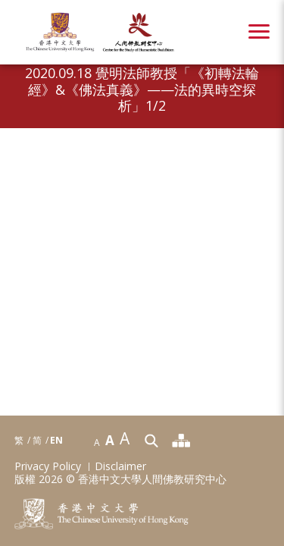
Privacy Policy (47, 466)
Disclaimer (120, 466)
